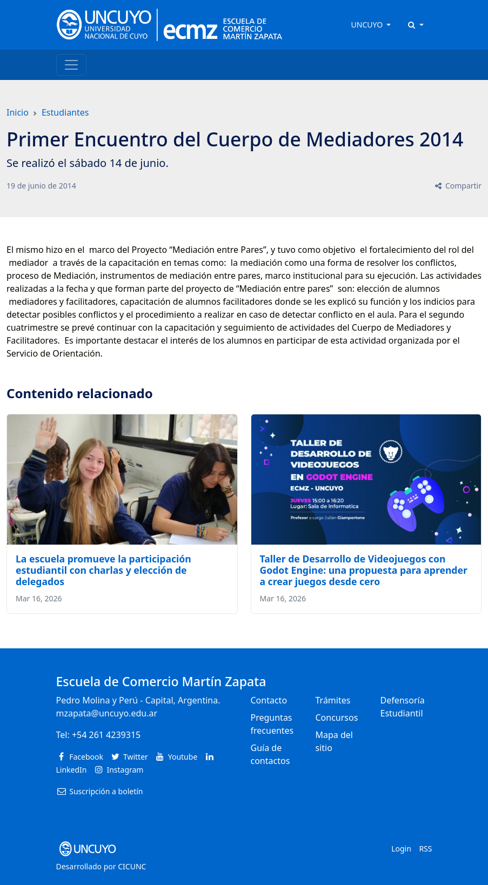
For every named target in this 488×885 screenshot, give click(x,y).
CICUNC (132, 866)
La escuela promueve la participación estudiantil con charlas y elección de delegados (103, 570)
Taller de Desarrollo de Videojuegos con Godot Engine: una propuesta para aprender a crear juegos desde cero (363, 570)
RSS (425, 848)
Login (401, 848)
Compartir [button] (457, 185)
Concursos (337, 717)
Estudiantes (65, 112)
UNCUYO (368, 24)
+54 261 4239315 (106, 735)
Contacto (269, 700)
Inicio (17, 112)
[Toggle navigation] (71, 65)
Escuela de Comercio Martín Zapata (161, 681)
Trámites (333, 700)
